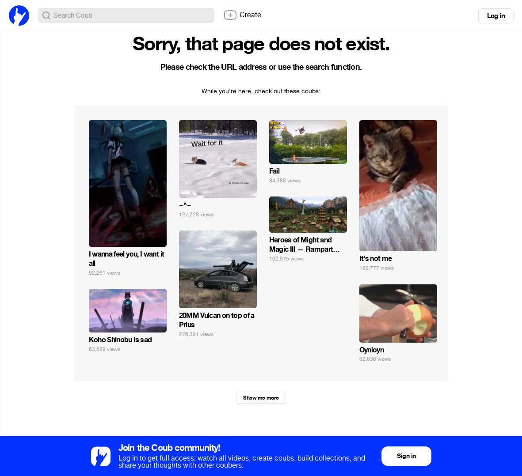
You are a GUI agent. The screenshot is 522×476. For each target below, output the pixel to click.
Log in (496, 15)
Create (242, 15)
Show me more (260, 397)
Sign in (406, 456)
